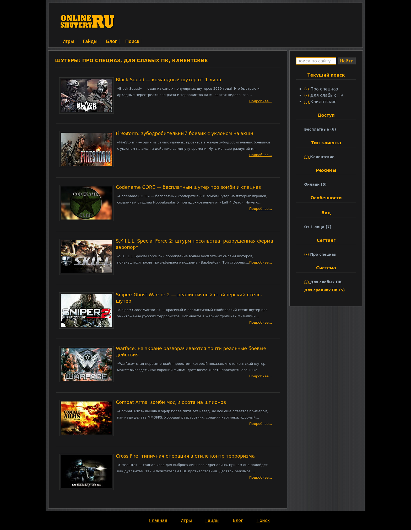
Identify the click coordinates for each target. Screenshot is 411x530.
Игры (68, 41)
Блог (111, 41)
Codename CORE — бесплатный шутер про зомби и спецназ (188, 187)
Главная (158, 520)
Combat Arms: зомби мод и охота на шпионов (171, 402)
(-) (307, 89)
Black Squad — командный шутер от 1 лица (168, 79)
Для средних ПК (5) (324, 290)
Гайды (90, 41)
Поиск (132, 41)
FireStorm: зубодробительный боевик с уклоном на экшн (184, 133)
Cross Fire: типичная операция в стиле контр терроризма (185, 456)
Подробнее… (260, 101)
